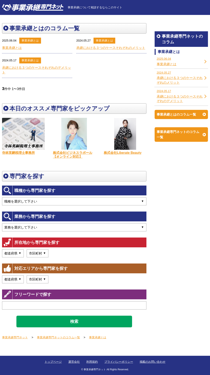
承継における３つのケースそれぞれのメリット (110, 48)
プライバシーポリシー (118, 361)
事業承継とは (30, 40)
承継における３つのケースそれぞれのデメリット (36, 70)
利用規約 (92, 361)
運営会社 (74, 361)
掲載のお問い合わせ (152, 361)
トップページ (53, 361)
